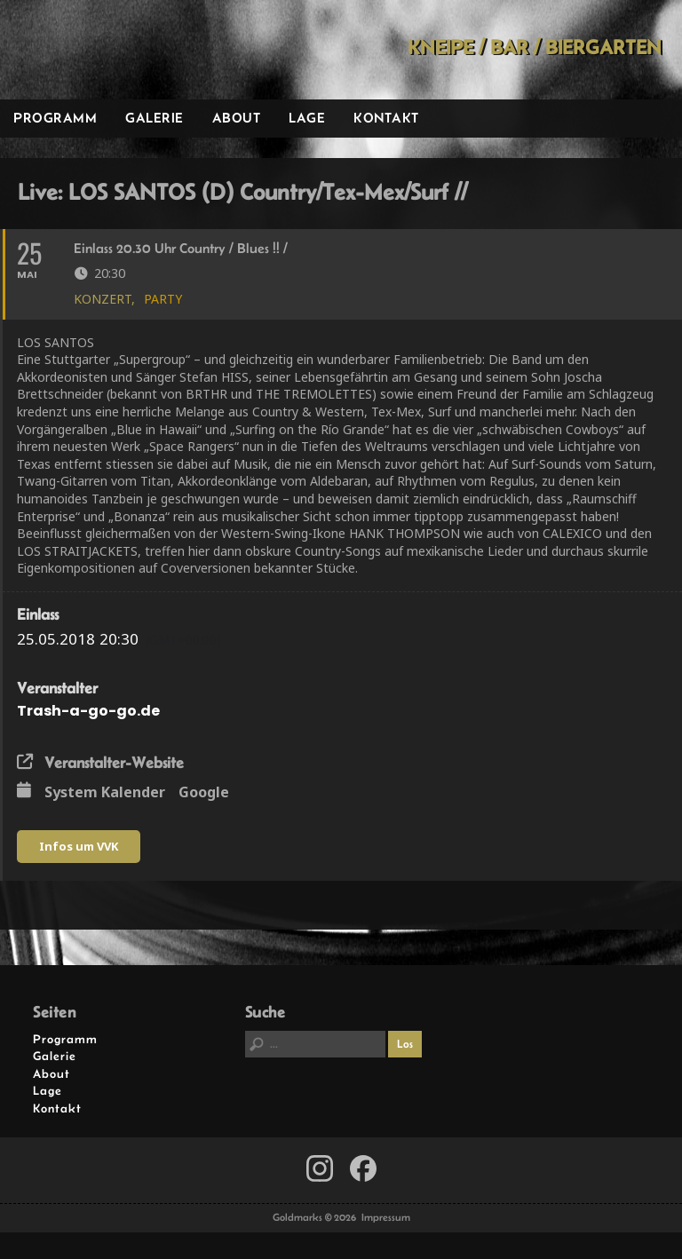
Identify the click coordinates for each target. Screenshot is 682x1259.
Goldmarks (125, 50)
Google (203, 793)
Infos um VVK (78, 846)
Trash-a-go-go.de (88, 711)
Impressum (385, 1217)
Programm (55, 117)
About (236, 117)
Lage (307, 117)
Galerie (154, 117)
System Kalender (104, 793)
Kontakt (386, 117)
